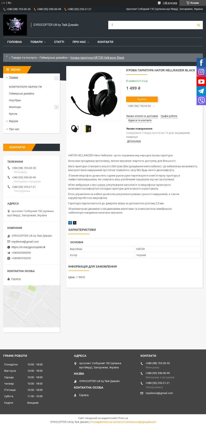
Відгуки (13, 121)
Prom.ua (123, 418)
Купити (141, 99)
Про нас (79, 42)
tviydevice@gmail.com (25, 241)
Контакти (105, 42)
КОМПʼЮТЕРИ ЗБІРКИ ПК (25, 86)
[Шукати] (198, 25)
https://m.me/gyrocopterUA (28, 247)
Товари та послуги (24, 57)
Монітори (15, 107)
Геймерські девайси (53, 57)
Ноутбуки (15, 100)
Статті (59, 42)
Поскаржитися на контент (106, 422)
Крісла (13, 113)
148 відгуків (170, 2)
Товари (36, 42)
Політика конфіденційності (140, 422)
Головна (14, 42)
